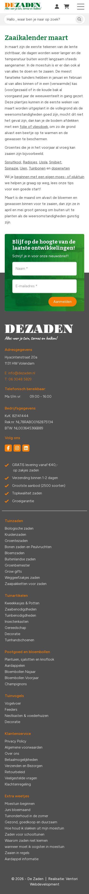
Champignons (16, 684)
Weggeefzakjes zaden (22, 578)
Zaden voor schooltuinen (24, 834)
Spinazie (11, 168)
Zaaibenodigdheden (21, 609)
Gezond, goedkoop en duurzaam (31, 822)
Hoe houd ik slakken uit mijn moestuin (34, 828)
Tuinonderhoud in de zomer (26, 816)
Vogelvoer (13, 703)
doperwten (61, 168)
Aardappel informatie (21, 859)
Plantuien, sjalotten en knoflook (29, 659)
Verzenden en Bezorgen (23, 766)
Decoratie (12, 634)
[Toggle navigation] (80, 6)
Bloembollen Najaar (20, 672)
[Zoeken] (79, 19)
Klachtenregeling (18, 784)
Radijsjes (30, 162)
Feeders (11, 709)
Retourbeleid (15, 772)
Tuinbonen (37, 168)
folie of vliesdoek (34, 127)
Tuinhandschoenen (19, 640)
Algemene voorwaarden (23, 747)
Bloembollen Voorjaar (22, 678)
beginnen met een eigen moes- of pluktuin (49, 177)
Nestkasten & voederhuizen (26, 716)
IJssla (43, 162)
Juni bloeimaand (17, 810)
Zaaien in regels (17, 853)
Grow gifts (13, 571)
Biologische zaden (19, 528)
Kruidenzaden (15, 534)
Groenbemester (17, 565)
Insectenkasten (16, 621)
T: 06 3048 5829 (18, 379)
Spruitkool (13, 162)
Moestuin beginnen (20, 804)
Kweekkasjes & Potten (22, 603)
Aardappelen (15, 665)
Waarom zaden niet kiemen (26, 840)
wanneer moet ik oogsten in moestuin (34, 847)
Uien (23, 168)
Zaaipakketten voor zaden (26, 584)
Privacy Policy (15, 741)
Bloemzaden (14, 553)
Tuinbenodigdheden (20, 615)
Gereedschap (15, 628)
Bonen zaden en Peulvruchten (28, 547)
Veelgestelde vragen (21, 778)
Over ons (12, 753)
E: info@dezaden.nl (20, 373)
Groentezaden (16, 541)
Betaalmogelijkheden (21, 760)
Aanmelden (62, 301)
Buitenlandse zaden (20, 559)
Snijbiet (55, 162)
